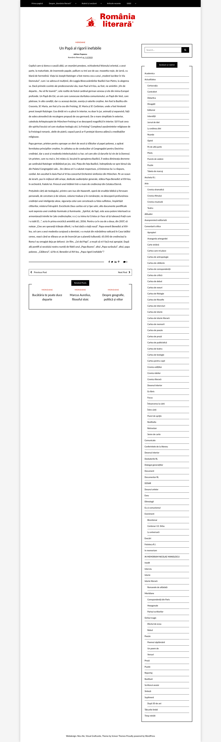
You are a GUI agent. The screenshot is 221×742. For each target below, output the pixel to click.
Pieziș (150, 153)
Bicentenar (152, 520)
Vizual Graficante (93, 736)
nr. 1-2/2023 (87, 57)
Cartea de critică (154, 275)
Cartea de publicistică (157, 342)
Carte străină (153, 244)
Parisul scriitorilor (155, 611)
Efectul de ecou (154, 624)
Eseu (147, 495)
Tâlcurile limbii (151, 709)
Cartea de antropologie (157, 257)
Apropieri (151, 232)
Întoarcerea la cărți (156, 403)
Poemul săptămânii (156, 642)
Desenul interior (154, 385)
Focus (150, 397)
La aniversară (153, 532)
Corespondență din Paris (158, 599)
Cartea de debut (154, 281)
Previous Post (40, 272)
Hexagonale (152, 605)
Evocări (148, 538)
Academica (150, 73)
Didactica (151, 98)
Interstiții (151, 116)
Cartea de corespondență (159, 269)
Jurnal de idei (153, 122)
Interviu (148, 569)
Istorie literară (151, 581)
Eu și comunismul (153, 507)
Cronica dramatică (155, 189)
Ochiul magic (150, 618)
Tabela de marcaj (155, 171)
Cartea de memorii (155, 324)
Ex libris (150, 391)
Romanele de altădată (157, 587)
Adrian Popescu (80, 54)
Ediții (129, 3)
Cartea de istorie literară (158, 318)
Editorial (151, 110)
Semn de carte (154, 434)
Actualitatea (150, 79)
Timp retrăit (150, 715)
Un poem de (153, 648)
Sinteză (148, 691)
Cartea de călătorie (156, 263)
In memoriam (151, 550)
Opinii (150, 140)
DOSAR (148, 483)
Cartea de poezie (155, 330)
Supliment (149, 697)
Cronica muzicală (155, 201)
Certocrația (152, 85)
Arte (147, 183)
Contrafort (152, 91)
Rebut (150, 630)
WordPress (150, 736)
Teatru (150, 208)
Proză (147, 660)
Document (149, 471)
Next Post (122, 272)
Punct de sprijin (154, 416)
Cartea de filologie (155, 293)
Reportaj (148, 673)
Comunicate (150, 440)
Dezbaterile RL (151, 458)
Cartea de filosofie (155, 299)
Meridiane (80, 42)
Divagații (151, 104)
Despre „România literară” (60, 3)
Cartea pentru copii (156, 361)
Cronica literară (154, 379)
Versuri (150, 654)
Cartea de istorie (155, 312)
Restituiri (149, 679)
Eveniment (149, 513)
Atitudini (149, 214)
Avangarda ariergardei (157, 238)
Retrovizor (152, 428)
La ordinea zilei (154, 128)
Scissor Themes (119, 736)
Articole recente (114, 3)
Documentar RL (152, 477)
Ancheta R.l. (150, 177)
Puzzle (150, 165)
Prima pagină (37, 3)
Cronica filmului (154, 195)
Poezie (148, 636)
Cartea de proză (154, 336)
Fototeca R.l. (150, 544)
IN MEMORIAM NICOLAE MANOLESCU (162, 556)
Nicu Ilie (81, 736)
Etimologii (149, 501)
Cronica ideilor (154, 373)
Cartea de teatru (154, 348)
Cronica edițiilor (154, 367)
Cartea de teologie (155, 354)
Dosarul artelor (151, 489)
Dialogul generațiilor (154, 465)
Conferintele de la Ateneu (156, 446)
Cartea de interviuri (156, 306)
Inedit (147, 562)
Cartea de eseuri (154, 287)
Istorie (147, 575)
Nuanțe (150, 134)
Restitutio (151, 422)
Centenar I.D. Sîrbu (156, 526)
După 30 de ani (154, 703)
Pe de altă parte (154, 146)
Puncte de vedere (155, 159)
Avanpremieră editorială (156, 220)
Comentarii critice (153, 226)
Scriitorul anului (152, 685)
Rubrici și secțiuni (89, 3)
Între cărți (151, 409)
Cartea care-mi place (156, 250)
